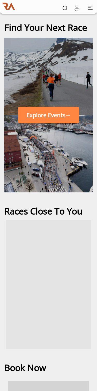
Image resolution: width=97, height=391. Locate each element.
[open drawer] (90, 8)
